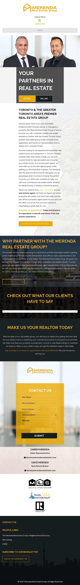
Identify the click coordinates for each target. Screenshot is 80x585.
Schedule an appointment (30, 210)
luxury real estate (46, 190)
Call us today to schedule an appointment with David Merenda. (31, 351)
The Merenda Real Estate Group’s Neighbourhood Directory (26, 535)
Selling (44, 99)
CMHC (5, 543)
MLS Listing (7, 539)
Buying (27, 99)
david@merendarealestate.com (41, 470)
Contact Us (40, 24)
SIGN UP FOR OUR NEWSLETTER (15, 558)
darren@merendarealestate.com (41, 457)
